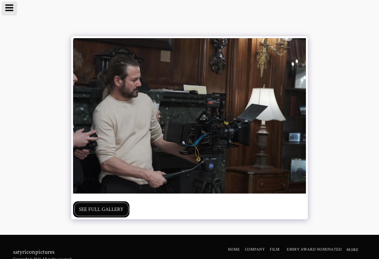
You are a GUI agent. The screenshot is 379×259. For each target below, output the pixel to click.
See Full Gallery (101, 209)
